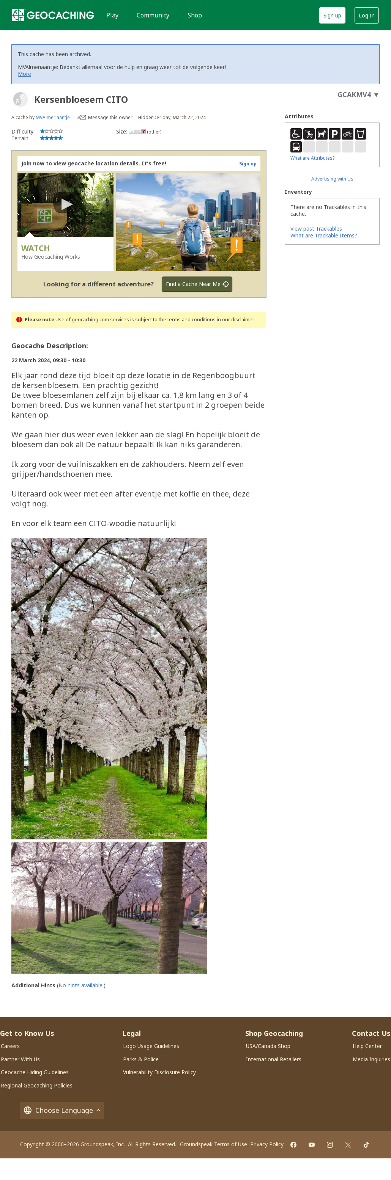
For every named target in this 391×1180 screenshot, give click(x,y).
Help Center (367, 1046)
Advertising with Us (332, 179)
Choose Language (62, 1110)
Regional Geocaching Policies (37, 1085)
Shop (195, 15)
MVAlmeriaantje (53, 117)
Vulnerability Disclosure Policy (159, 1072)
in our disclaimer (235, 319)
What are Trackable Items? (323, 235)
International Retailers (273, 1059)
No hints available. (81, 985)
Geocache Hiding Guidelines (35, 1072)
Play (112, 15)
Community (153, 15)
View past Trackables (316, 228)
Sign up (332, 15)
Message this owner (110, 117)
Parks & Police (141, 1059)
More (24, 73)
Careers (10, 1046)
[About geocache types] (20, 99)
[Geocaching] (53, 15)
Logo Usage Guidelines (151, 1046)
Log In (367, 15)
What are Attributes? (312, 158)
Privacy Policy (267, 1144)
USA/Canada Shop (268, 1046)
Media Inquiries (371, 1059)
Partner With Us (20, 1059)
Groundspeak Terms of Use (213, 1144)
